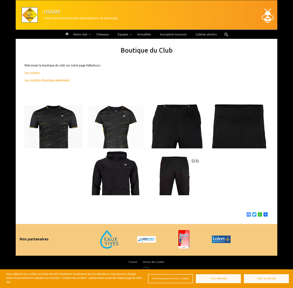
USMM (52, 12)
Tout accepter (266, 278)
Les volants (32, 72)
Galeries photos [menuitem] (206, 34)
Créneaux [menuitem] (102, 34)
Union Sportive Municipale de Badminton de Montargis (81, 18)
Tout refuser (218, 278)
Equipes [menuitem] (123, 36)
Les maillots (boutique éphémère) (47, 80)
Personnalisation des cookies (170, 278)
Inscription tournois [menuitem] (173, 34)
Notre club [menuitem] (80, 36)
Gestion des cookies (153, 262)
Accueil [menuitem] (67, 33)
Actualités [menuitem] (144, 34)
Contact (133, 262)
